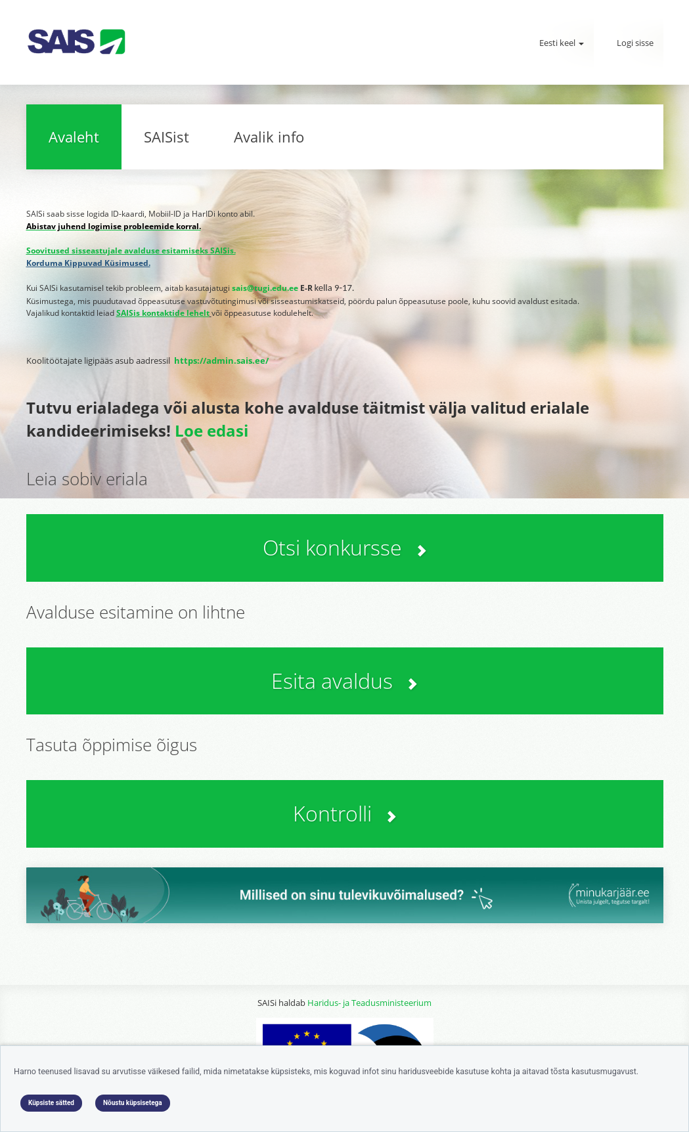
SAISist (166, 136)
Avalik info (269, 136)
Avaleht (74, 136)
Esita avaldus (344, 680)
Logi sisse (635, 43)
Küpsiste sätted (51, 1102)
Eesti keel (561, 43)
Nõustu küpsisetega (132, 1102)
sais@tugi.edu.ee (265, 288)
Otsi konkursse (345, 547)
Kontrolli (345, 813)
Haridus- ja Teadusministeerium (369, 1003)
